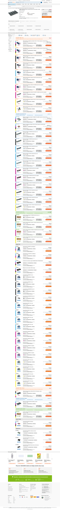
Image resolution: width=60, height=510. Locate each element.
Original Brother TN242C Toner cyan (28, 310)
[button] (19, 4)
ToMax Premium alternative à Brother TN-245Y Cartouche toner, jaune (32, 106)
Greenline (10, 51)
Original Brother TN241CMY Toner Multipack (29, 246)
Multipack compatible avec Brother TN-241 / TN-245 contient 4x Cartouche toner (34, 124)
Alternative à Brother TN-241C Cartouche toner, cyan (30, 146)
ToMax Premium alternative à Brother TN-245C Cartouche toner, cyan (32, 77)
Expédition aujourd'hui (25, 59)
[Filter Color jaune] (8, 47)
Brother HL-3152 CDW (46, 29)
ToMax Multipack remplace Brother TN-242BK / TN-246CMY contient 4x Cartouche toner (35, 48)
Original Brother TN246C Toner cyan (28, 324)
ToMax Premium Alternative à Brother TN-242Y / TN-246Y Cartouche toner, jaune (34, 99)
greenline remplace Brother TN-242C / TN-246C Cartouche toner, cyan (33, 222)
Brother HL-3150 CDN (29, 29)
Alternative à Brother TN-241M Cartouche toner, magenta (31, 168)
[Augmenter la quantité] (51, 14)
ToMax (10, 50)
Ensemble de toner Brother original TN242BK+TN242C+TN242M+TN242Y (33, 260)
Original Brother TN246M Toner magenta (28, 352)
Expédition (50, 57)
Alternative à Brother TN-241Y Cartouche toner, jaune (30, 190)
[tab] (13, 21)
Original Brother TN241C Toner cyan (28, 303)
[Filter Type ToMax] (8, 50)
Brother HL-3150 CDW (38, 29)
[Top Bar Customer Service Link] (43, 0)
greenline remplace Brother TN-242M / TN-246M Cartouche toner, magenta (33, 229)
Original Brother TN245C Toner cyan (28, 317)
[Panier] (50, 2)
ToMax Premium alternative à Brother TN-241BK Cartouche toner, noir (32, 55)
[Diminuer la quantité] (48, 14)
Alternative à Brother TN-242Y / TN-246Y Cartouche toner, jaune (32, 204)
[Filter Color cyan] (8, 44)
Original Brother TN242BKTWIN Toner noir (29, 296)
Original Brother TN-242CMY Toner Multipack (29, 253)
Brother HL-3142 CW (20, 29)
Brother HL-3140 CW (12, 29)
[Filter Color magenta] (8, 45)
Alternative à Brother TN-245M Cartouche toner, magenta (31, 175)
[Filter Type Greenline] (8, 51)
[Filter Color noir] (8, 46)
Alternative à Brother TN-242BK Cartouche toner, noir (30, 131)
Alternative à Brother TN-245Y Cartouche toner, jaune (30, 197)
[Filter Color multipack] (8, 48)
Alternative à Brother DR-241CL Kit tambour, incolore (30, 401)
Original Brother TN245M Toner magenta (28, 345)
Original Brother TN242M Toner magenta (28, 331)
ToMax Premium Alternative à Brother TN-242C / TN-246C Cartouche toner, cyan (34, 70)
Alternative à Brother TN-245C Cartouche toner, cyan (30, 153)
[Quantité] (49, 14)
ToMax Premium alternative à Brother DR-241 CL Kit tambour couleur (32, 391)
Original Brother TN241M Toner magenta (28, 338)
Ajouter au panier (46, 16)
